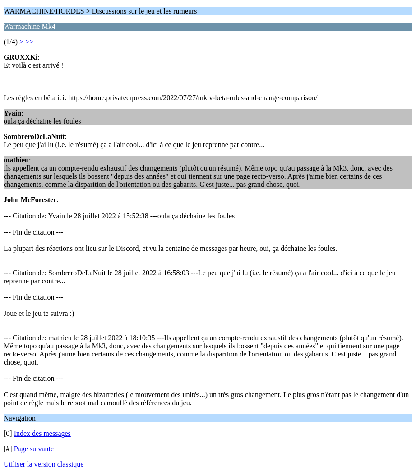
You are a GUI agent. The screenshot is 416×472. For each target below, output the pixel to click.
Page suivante (34, 449)
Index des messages (42, 433)
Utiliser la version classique (43, 464)
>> (29, 42)
